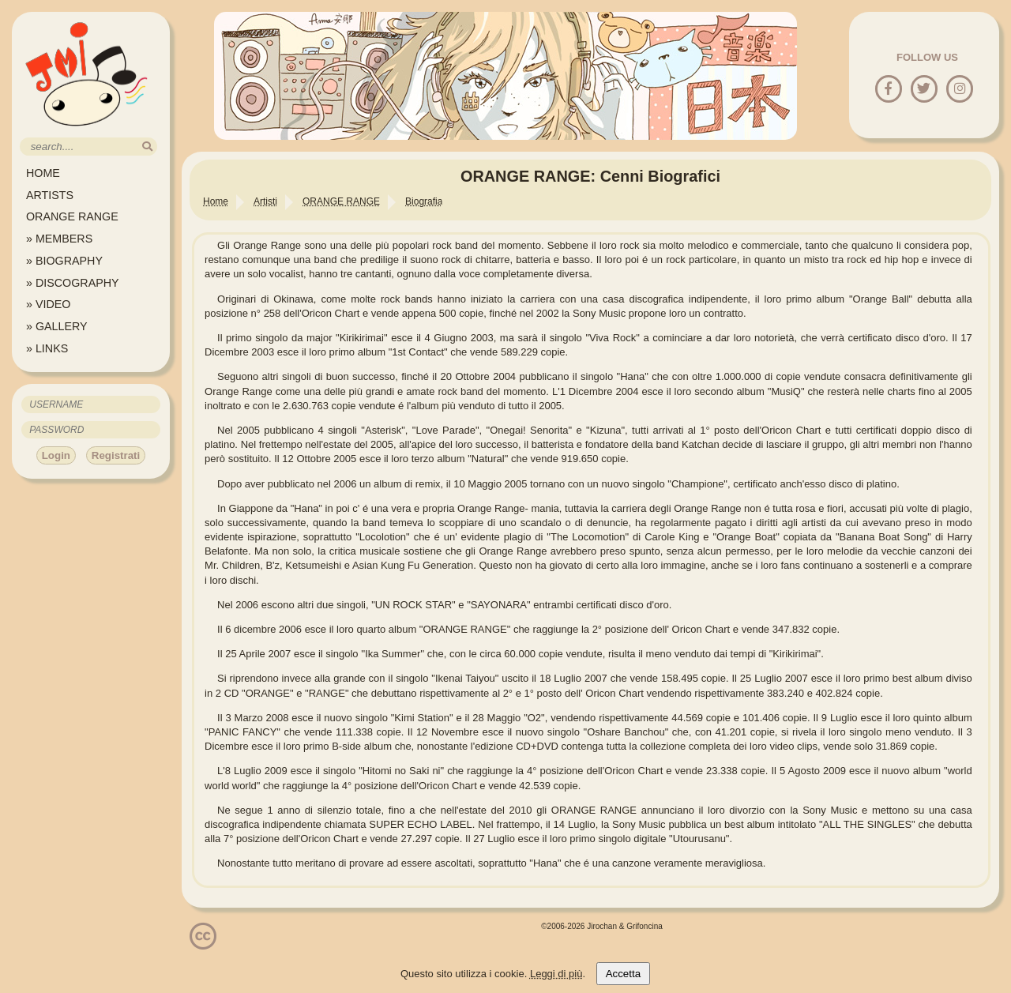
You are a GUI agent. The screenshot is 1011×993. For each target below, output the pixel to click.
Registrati (116, 455)
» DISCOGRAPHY (72, 282)
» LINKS (47, 348)
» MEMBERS (59, 238)
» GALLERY (57, 326)
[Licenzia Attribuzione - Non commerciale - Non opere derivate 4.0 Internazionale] (203, 943)
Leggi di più (556, 974)
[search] (147, 146)
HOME (43, 173)
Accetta (623, 974)
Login (56, 455)
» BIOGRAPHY (64, 260)
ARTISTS (49, 195)
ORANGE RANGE (72, 216)
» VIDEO (48, 304)
